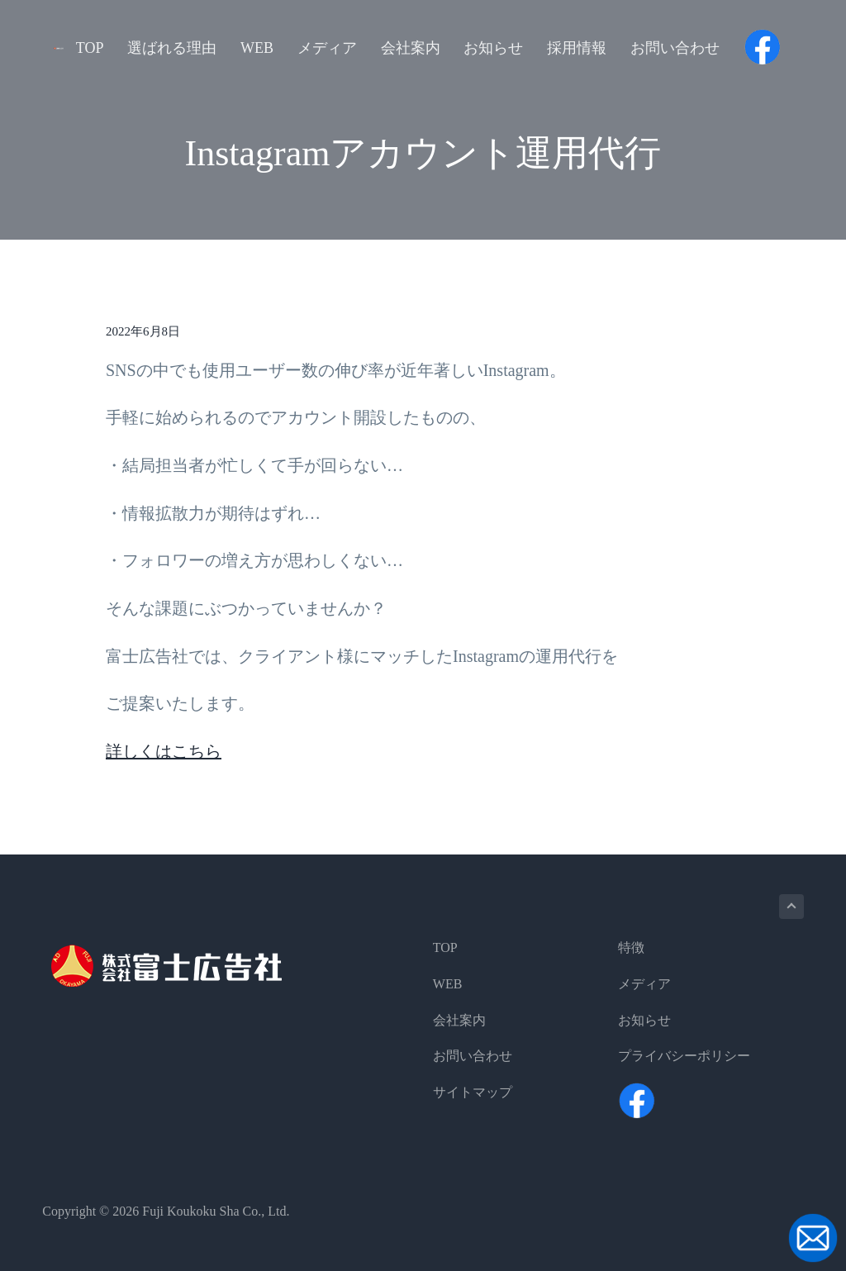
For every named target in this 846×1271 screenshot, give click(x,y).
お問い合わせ (472, 1056)
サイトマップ (472, 1092)
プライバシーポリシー (684, 1056)
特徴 (631, 947)
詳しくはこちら (163, 751)
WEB (448, 984)
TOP (445, 947)
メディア (644, 984)
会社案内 (459, 1020)
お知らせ (644, 1020)
